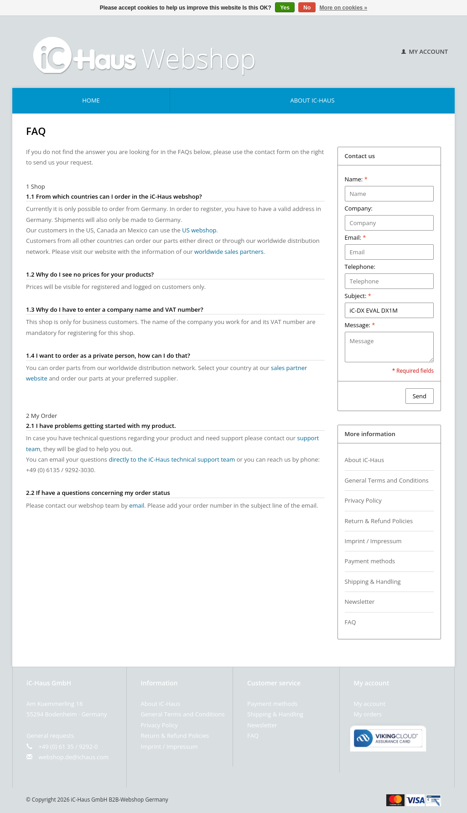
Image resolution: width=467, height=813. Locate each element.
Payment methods (370, 561)
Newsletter (360, 601)
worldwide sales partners (229, 251)
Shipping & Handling (373, 581)
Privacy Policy (363, 500)
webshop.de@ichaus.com (73, 757)
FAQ (350, 622)
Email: (355, 237)
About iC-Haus (312, 100)
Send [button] (419, 396)
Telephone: (360, 266)
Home (91, 100)
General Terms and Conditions (387, 480)
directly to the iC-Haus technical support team (172, 459)
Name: (356, 179)
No (307, 8)
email (136, 505)
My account (424, 51)
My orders (368, 714)
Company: (359, 208)
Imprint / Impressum (373, 541)
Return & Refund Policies (379, 521)
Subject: (358, 296)
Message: (360, 325)
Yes (285, 8)
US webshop (199, 230)
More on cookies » (344, 8)
